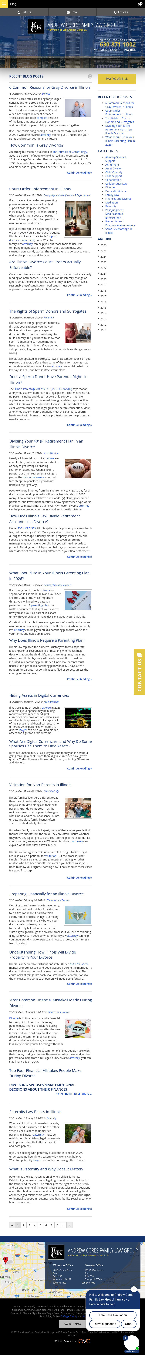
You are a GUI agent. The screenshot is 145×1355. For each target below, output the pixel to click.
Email (73, 12)
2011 (102, 330)
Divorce (46, 93)
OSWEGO (115, 50)
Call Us (24, 12)
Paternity (49, 317)
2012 (102, 324)
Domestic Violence (116, 191)
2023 (102, 262)
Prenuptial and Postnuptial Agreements (120, 223)
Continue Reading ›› (79, 172)
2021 (102, 273)
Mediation (111, 202)
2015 (102, 307)
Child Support (113, 176)
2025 (102, 251)
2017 (102, 296)
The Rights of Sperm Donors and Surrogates (119, 120)
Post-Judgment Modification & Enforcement (67, 195)
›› (69, 1225)
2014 (102, 313)
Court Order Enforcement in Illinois (119, 112)
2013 (102, 319)
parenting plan (39, 605)
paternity (38, 1134)
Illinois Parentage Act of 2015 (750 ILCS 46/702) (43, 389)
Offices (121, 12)
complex (42, 118)
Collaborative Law (116, 183)
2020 (102, 279)
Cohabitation (113, 180)
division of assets (33, 477)
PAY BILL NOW (72, 1324)
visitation (50, 856)
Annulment (112, 164)
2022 (102, 268)
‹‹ (12, 1225)
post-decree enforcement (33, 238)
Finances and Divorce (58, 900)
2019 (102, 285)
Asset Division (51, 453)
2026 (102, 245)
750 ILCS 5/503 (27, 528)
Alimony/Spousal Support (57, 585)
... (63, 1225)
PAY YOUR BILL (117, 79)
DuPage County (69, 1316)
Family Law (112, 195)
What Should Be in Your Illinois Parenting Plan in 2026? (120, 140)
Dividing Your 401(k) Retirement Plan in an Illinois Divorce (118, 129)
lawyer (23, 730)
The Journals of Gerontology (70, 152)
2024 (102, 256)
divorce (49, 458)
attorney (45, 135)
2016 (102, 302)
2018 (102, 290)
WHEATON (100, 50)
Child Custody (51, 791)
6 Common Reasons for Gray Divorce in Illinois (119, 105)
